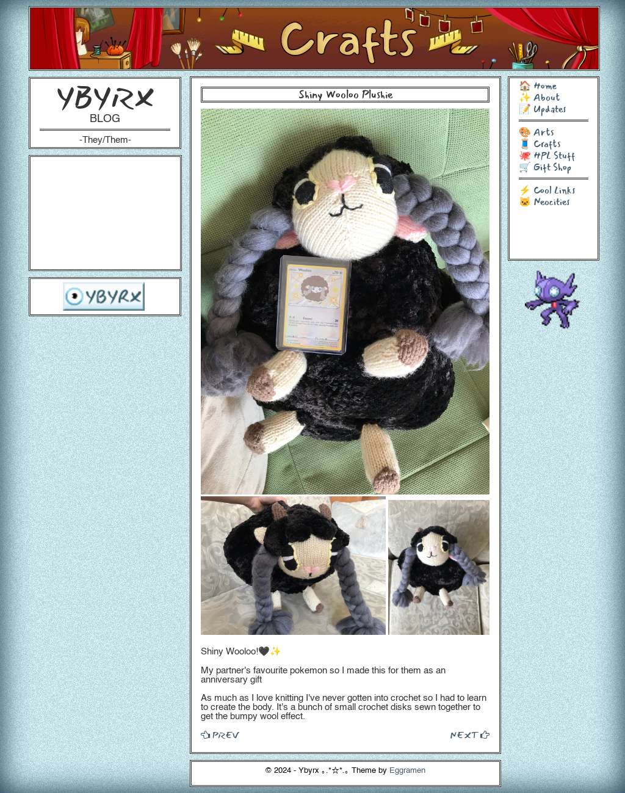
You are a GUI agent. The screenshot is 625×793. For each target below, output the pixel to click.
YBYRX (105, 97)
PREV (220, 735)
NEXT (470, 735)
